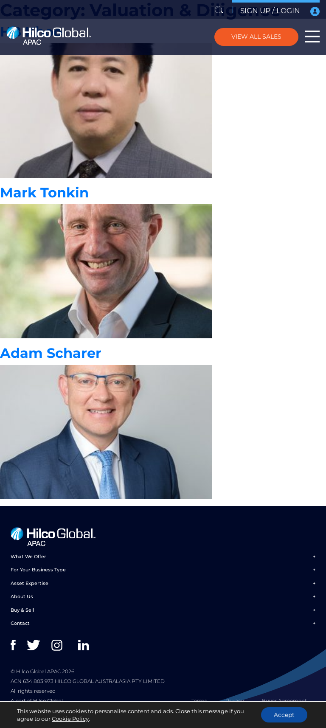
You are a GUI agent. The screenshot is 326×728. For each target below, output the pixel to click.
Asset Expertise (29, 583)
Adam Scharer (50, 353)
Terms (199, 700)
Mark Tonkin (44, 192)
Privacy (234, 700)
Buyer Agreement (284, 700)
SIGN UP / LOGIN (280, 11)
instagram (58, 645)
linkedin (85, 645)
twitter (34, 645)
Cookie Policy (70, 718)
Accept (284, 715)
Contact (20, 623)
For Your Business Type (38, 570)
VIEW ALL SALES (256, 36)
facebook (18, 645)
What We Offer (28, 556)
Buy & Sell (22, 610)
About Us (22, 596)
